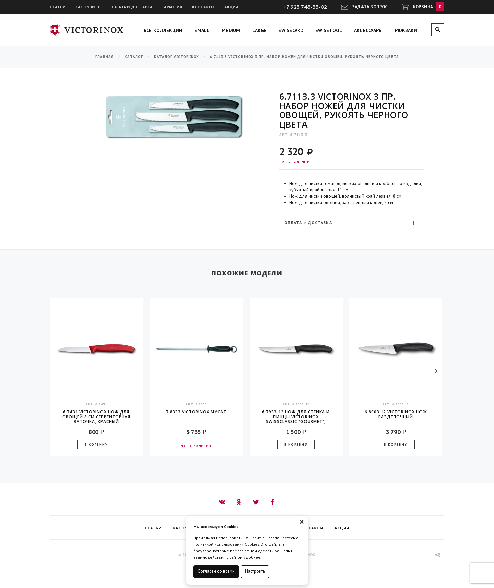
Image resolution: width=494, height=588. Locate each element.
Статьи (57, 6)
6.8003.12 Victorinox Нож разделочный (396, 415)
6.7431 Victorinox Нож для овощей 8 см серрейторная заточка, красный (96, 417)
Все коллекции (163, 30)
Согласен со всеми (216, 571)
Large (259, 30)
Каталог (134, 57)
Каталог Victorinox (176, 57)
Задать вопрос (370, 7)
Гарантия (172, 6)
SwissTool (328, 30)
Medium (231, 30)
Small (202, 30)
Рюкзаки (406, 30)
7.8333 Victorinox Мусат (196, 412)
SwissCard (290, 30)
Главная (104, 57)
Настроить (255, 571)
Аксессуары (368, 30)
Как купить (87, 6)
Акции (231, 6)
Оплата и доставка (131, 6)
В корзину (96, 444)
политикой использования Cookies (226, 544)
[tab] (351, 222)
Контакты (203, 6)
